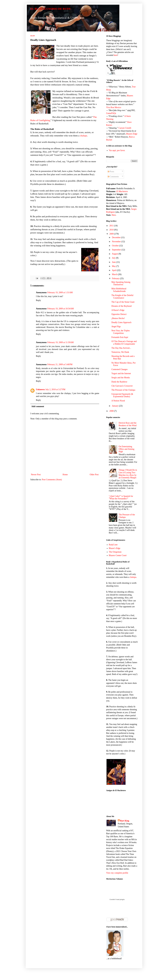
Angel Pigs (116, 326)
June (114, 262)
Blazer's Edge (114, 548)
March (115, 274)
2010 (111, 230)
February (116, 278)
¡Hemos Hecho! (118, 318)
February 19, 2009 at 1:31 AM (60, 292)
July (114, 258)
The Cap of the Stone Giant (122, 302)
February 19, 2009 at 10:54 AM (60, 308)
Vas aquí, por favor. (117, 150)
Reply (38, 300)
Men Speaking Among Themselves (120, 283)
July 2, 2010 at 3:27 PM (55, 389)
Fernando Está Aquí (119, 337)
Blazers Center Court (118, 555)
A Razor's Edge (117, 310)
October (115, 245)
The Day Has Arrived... (121, 348)
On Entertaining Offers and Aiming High (126, 449)
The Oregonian (115, 552)
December (116, 237)
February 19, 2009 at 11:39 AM (60, 342)
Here (114, 215)
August (115, 254)
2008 (111, 411)
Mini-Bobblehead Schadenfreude (118, 289)
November (116, 241)
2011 (111, 225)
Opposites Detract (118, 314)
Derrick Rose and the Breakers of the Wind (127, 424)
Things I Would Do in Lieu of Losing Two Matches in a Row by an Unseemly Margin (128, 474)
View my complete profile (117, 873)
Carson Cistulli (125, 128)
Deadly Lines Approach (121, 322)
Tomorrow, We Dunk (120, 352)
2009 (111, 234)
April (114, 270)
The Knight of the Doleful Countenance (122, 296)
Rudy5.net (113, 544)
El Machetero (122, 191)
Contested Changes (119, 369)
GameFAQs (111, 113)
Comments (113, 176)
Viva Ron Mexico (113, 107)
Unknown (40, 389)
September (116, 250)
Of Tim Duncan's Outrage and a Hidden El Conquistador (124, 342)
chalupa (83, 135)
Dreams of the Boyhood (121, 306)
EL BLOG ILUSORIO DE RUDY (50, 8)
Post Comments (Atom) (52, 479)
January (115, 406)
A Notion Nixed (118, 401)
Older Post (94, 474)
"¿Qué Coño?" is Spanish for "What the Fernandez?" (121, 497)
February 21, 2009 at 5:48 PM (59, 364)
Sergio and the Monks (120, 377)
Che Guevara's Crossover (122, 386)
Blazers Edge (131, 134)
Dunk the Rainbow (119, 382)
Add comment (37, 406)
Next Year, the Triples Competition (120, 331)
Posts (111, 171)
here (115, 55)
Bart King (124, 821)
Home (65, 474)
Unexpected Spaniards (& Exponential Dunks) (122, 395)
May (114, 266)
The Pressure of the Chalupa (123, 390)
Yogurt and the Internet (121, 373)
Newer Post (36, 474)
